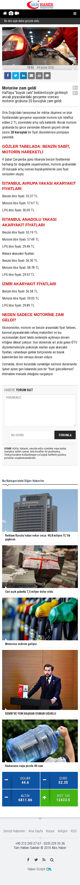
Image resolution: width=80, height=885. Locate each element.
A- (75, 93)
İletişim (62, 831)
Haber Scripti (36, 869)
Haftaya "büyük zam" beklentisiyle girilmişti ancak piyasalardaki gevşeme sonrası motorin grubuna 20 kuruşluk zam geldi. (35, 97)
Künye (50, 831)
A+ (75, 88)
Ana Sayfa (36, 831)
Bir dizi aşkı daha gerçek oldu (21, 21)
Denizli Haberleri (14, 831)
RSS (74, 831)
